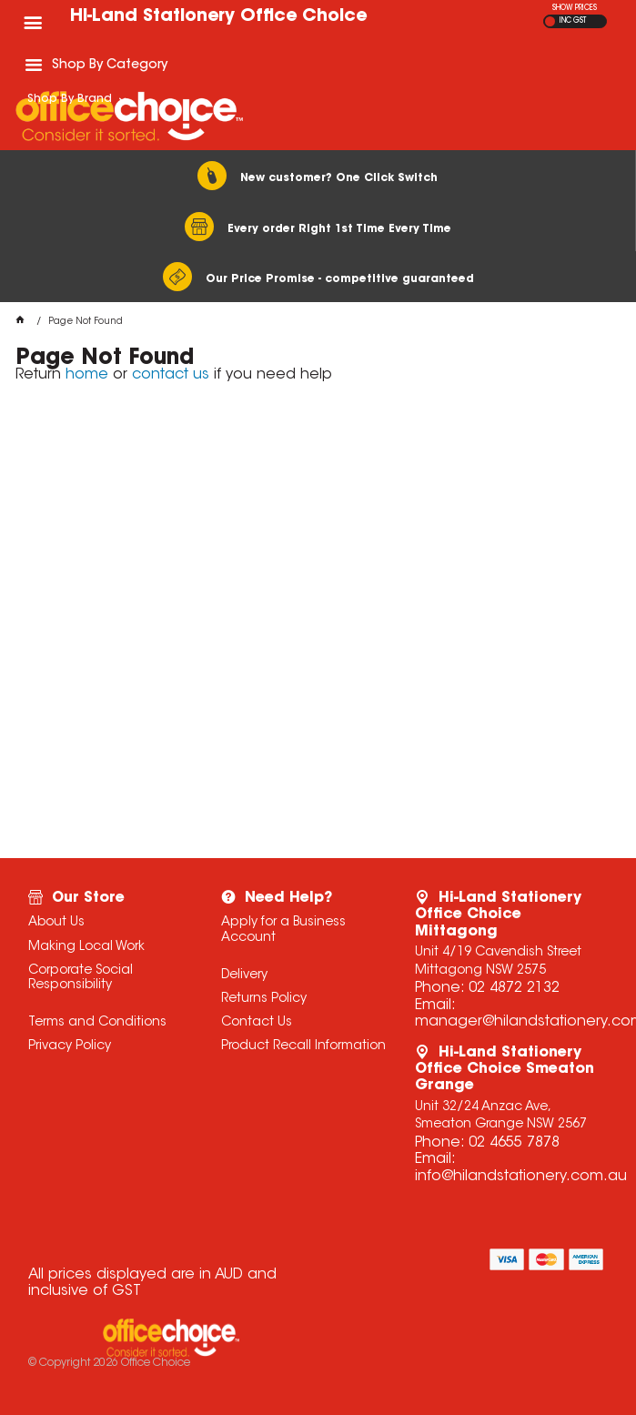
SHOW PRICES (574, 8)
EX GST (550, 21)
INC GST (573, 21)
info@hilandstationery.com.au (521, 1176)
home (87, 375)
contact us (170, 375)
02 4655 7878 (514, 1143)
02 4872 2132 (514, 988)
